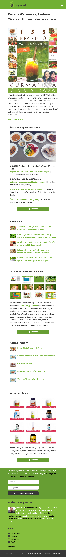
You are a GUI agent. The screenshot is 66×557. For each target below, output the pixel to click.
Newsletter (15, 533)
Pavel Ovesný (31, 507)
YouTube (14, 542)
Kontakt (11, 546)
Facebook (14, 536)
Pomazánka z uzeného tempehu (31, 371)
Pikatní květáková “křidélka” (29, 348)
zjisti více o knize (15, 119)
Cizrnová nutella (24, 363)
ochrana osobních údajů (33, 553)
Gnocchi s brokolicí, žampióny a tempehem (36, 356)
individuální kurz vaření (31, 519)
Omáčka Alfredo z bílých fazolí (30, 379)
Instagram (15, 539)
